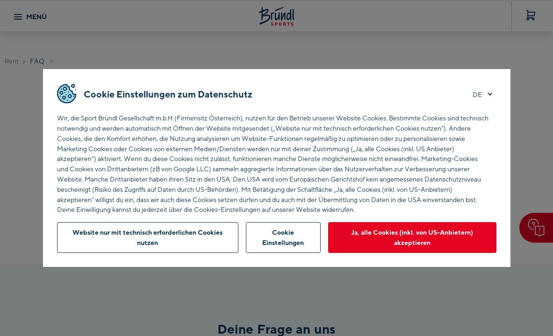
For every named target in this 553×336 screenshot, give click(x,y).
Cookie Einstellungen (283, 237)
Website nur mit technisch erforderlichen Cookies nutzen (147, 237)
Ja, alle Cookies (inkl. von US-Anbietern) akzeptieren (412, 237)
